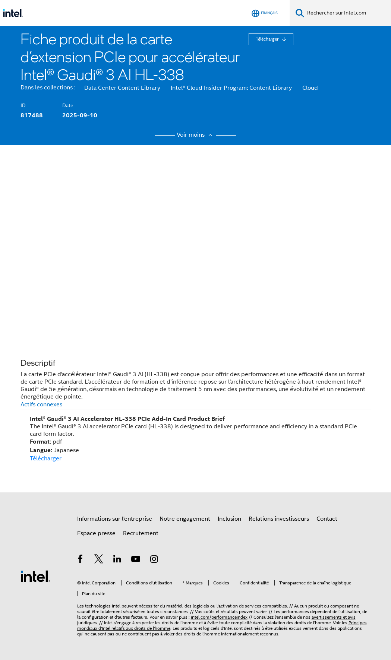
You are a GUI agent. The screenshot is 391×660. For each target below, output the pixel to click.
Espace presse (96, 533)
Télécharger (268, 39)
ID (23, 105)
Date (67, 105)
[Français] (265, 13)
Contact (326, 519)
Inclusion (229, 519)
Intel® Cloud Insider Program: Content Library (231, 88)
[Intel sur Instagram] (154, 560)
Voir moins (195, 135)
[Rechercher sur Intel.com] (347, 13)
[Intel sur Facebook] (80, 560)
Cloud (310, 88)
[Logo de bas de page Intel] (35, 576)
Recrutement (140, 533)
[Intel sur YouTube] (135, 560)
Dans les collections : (48, 87)
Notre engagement (185, 519)
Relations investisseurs (279, 519)
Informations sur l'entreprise (114, 519)
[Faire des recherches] (300, 13)
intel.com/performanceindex (219, 617)
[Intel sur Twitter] (98, 560)
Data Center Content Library (122, 88)
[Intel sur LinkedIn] (117, 560)
